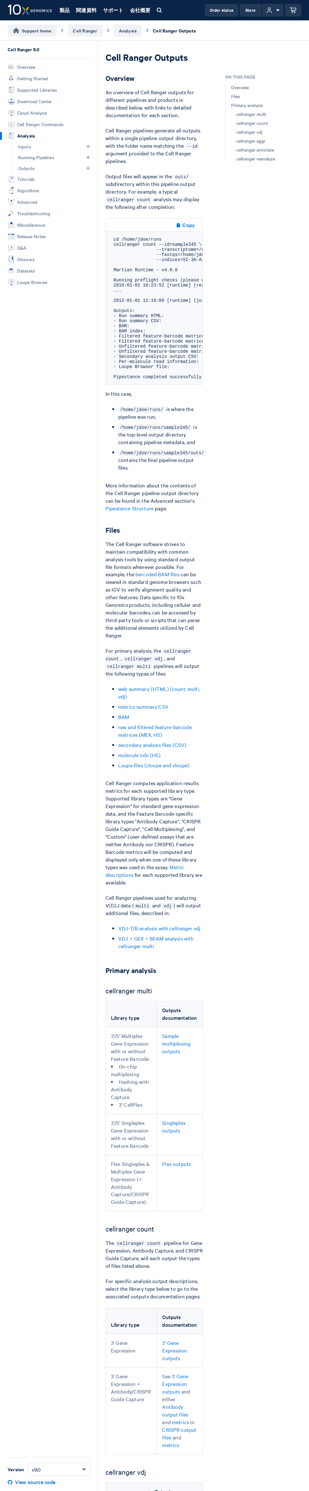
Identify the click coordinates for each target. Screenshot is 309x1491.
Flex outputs (176, 1163)
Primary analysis (247, 105)
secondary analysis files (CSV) (152, 744)
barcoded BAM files (157, 574)
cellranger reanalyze (255, 158)
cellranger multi (251, 114)
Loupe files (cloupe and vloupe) (154, 765)
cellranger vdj (249, 132)
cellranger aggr (250, 141)
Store (250, 10)
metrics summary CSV (143, 706)
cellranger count (252, 123)
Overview (240, 87)
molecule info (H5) (139, 754)
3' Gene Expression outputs (174, 1350)
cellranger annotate (255, 149)
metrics (180, 1421)
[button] (88, 146)
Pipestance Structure (130, 508)
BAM (123, 716)
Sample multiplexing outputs (176, 1043)
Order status (221, 10)
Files (235, 96)
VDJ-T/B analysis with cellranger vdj (159, 928)
